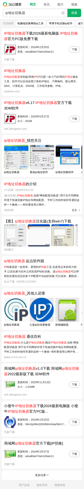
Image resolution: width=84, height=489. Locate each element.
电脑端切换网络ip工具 (30, 23)
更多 (74, 210)
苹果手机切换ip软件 (61, 23)
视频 (74, 4)
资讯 (47, 4)
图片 (60, 4)
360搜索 (13, 4)
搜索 (74, 12)
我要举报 (59, 485)
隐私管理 (42, 485)
